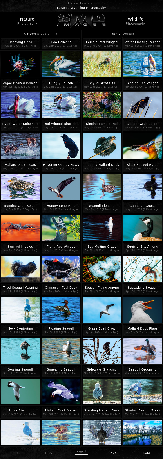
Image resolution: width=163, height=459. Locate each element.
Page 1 (81, 451)
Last (146, 452)
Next (114, 452)
